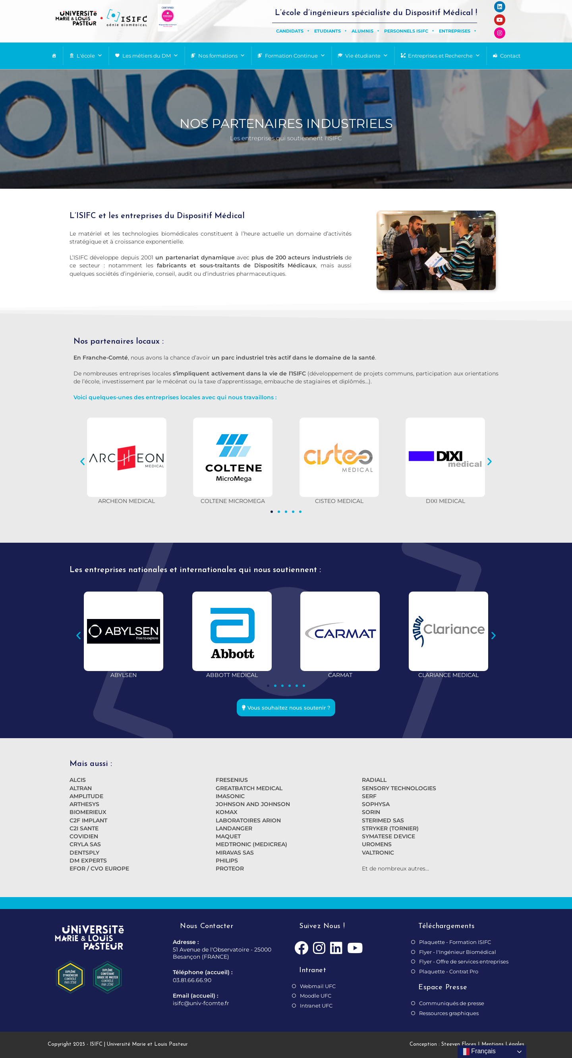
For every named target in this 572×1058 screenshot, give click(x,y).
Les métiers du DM (150, 55)
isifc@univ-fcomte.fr (201, 1003)
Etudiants (331, 31)
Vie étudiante (366, 55)
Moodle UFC (315, 995)
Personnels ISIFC (409, 31)
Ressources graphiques (449, 1013)
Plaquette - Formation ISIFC (455, 942)
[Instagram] (319, 948)
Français (478, 1051)
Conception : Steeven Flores (443, 1044)
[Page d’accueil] (54, 55)
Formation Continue (295, 55)
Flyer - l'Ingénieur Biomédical (457, 952)
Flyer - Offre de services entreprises (463, 961)
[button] (82, 461)
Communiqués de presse (451, 1003)
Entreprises (458, 31)
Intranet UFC (316, 1005)
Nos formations (221, 55)
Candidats (293, 31)
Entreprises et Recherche (444, 55)
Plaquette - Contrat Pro (448, 971)
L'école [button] (89, 55)
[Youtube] (355, 948)
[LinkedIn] (336, 948)
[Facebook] (301, 948)
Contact (510, 55)
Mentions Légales (502, 1044)
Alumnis (366, 31)
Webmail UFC (318, 986)
